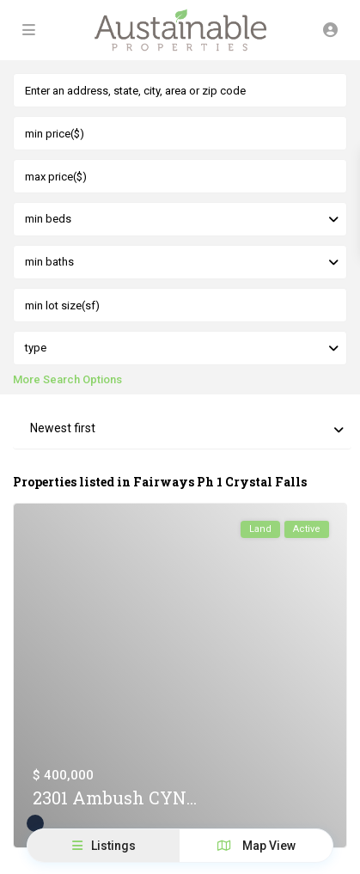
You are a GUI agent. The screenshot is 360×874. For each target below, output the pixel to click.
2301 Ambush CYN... (115, 797)
